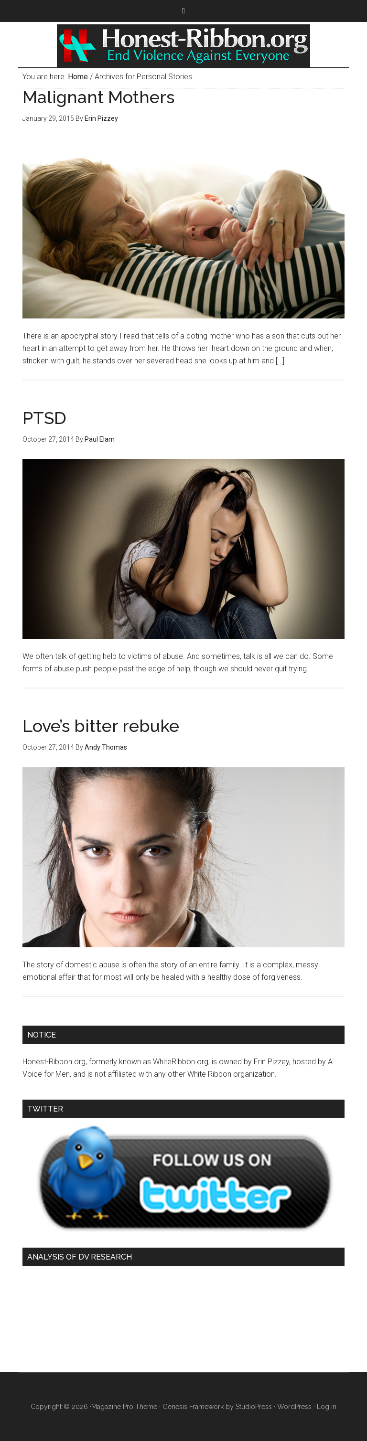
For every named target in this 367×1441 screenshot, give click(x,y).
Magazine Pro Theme (124, 1406)
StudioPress (254, 1406)
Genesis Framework (193, 1406)
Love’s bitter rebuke (100, 726)
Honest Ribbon (183, 45)
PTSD (44, 418)
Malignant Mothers (98, 97)
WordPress (294, 1406)
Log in (326, 1406)
